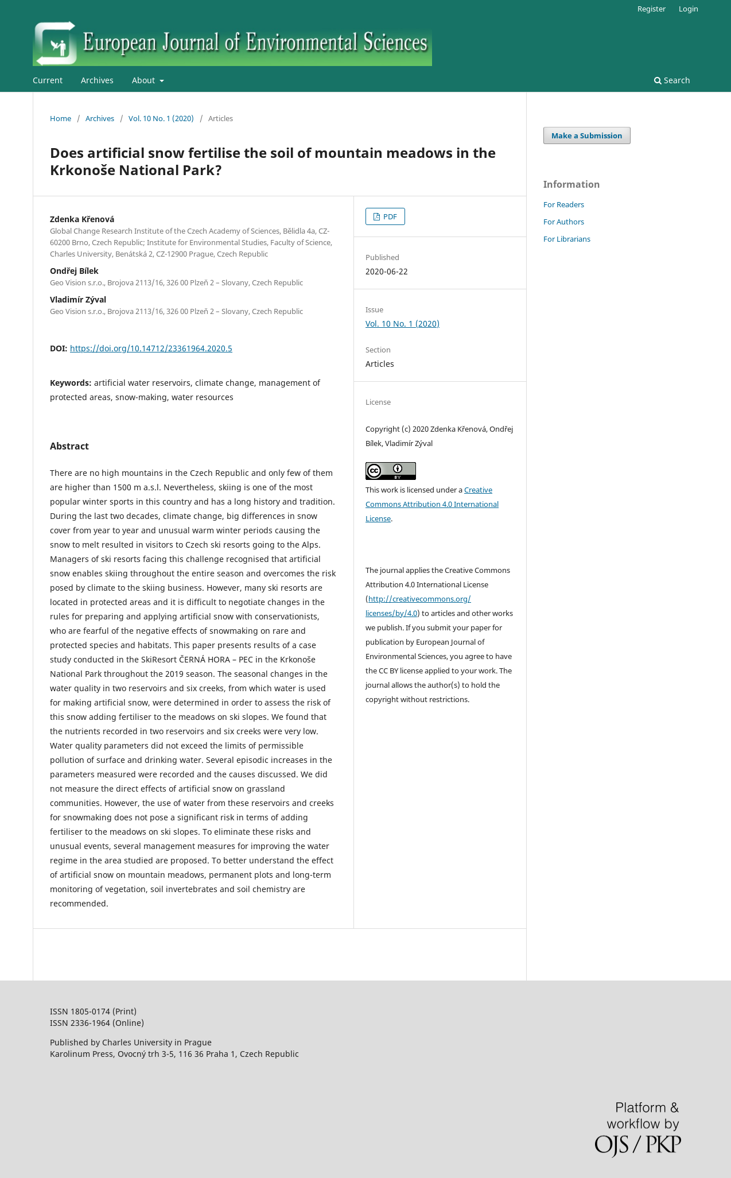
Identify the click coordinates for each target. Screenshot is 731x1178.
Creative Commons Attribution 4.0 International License (432, 504)
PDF (389, 216)
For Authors (563, 221)
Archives (97, 80)
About (144, 80)
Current (48, 80)
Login (688, 8)
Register (651, 8)
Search (672, 80)
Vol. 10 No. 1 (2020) (161, 118)
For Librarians (566, 239)
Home (60, 118)
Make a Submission (587, 135)
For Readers (563, 204)
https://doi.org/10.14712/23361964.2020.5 (151, 348)
